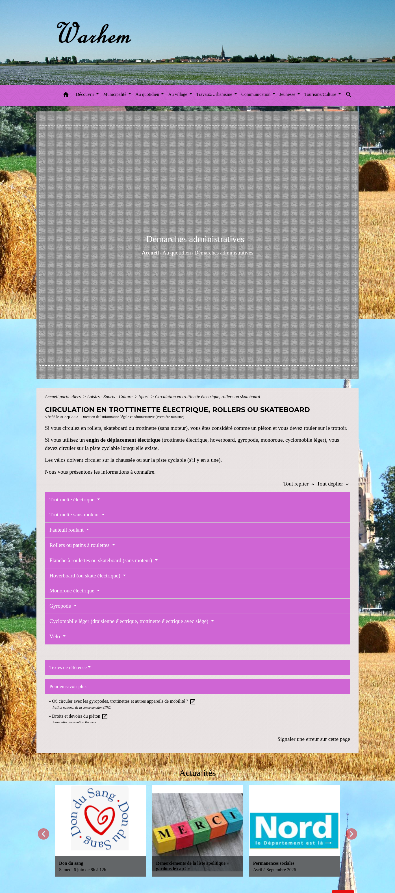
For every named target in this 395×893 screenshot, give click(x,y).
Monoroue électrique (72, 591)
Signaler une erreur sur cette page (313, 739)
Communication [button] (256, 94)
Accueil (150, 253)
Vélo (55, 636)
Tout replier (300, 484)
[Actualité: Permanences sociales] (294, 831)
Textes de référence (68, 667)
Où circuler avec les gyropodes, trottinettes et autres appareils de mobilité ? (124, 701)
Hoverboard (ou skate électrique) (85, 576)
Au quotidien (176, 253)
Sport (144, 396)
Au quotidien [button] (147, 94)
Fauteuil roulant (67, 530)
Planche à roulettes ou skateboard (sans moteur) (101, 560)
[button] (66, 95)
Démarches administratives (223, 253)
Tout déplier (333, 484)
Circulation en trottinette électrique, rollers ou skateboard (207, 396)
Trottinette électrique (72, 499)
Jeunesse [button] (287, 94)
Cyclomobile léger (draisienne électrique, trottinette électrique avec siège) (129, 621)
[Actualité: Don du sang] (100, 831)
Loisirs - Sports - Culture (110, 396)
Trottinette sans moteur (74, 514)
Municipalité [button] (115, 94)
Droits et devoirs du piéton (80, 716)
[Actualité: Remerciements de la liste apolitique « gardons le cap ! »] (197, 831)
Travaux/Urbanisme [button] (214, 94)
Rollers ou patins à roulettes (80, 545)
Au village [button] (178, 94)
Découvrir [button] (86, 94)
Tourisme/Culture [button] (320, 94)
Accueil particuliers (63, 396)
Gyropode (60, 606)
